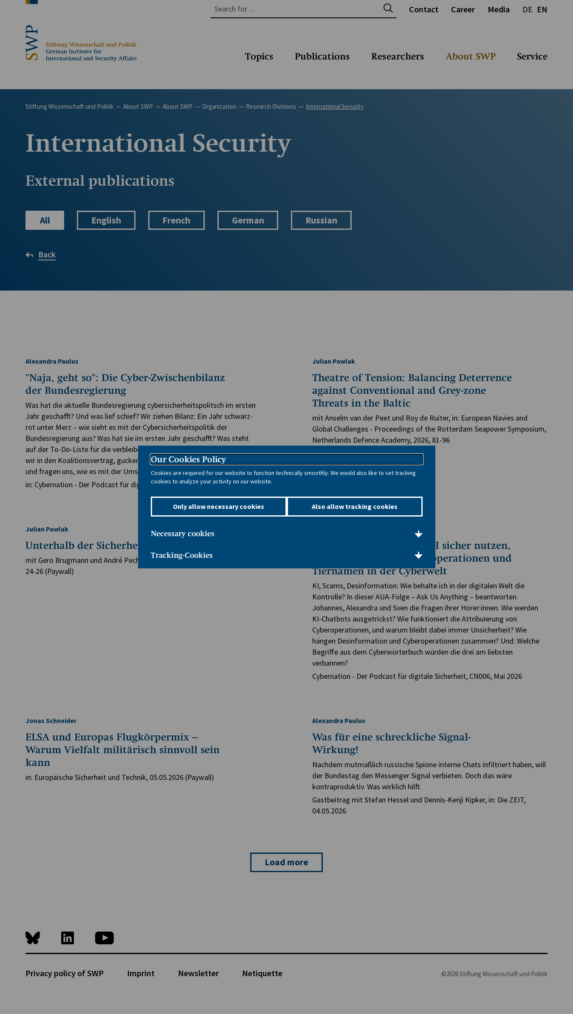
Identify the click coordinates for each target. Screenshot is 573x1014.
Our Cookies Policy (188, 460)
